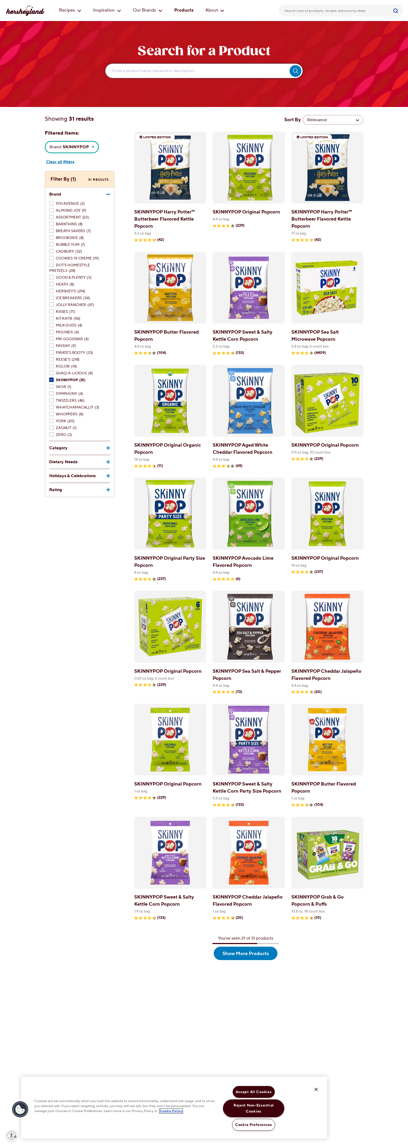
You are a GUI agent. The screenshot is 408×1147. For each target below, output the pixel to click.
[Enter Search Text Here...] (204, 71)
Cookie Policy (171, 1111)
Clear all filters (60, 162)
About (214, 10)
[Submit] (396, 10)
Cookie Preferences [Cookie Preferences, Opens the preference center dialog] (253, 1124)
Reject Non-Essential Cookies (253, 1108)
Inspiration (107, 10)
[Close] (316, 1089)
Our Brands (147, 10)
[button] (20, 1109)
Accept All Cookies (254, 1091)
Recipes (70, 10)
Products (183, 10)
